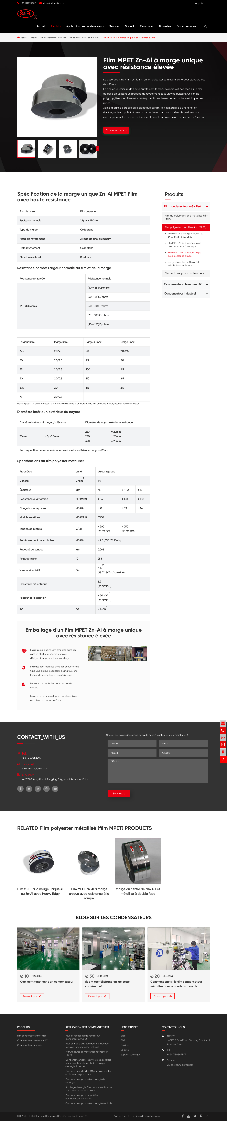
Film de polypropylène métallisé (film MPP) (186, 217)
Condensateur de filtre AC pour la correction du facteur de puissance (88, 1074)
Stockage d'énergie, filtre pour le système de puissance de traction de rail (88, 1090)
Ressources (146, 26)
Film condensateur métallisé (53, 38)
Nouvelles (165, 26)
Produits (56, 26)
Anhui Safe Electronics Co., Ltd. (49, 1117)
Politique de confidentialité (146, 1117)
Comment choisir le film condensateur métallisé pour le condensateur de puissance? (176, 984)
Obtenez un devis (116, 130)
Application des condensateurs (85, 26)
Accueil (40, 26)
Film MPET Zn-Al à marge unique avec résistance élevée (129, 38)
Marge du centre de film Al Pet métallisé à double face (183, 264)
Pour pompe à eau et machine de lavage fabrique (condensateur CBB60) (87, 1046)
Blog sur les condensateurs (114, 917)
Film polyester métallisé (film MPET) (84, 38)
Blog (123, 1036)
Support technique (130, 1055)
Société (129, 26)
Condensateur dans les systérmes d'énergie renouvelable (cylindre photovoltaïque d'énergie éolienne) (88, 1064)
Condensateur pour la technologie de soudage (85, 1082)
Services (114, 26)
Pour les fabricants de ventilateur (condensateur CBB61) (82, 1038)
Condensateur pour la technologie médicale (88, 1104)
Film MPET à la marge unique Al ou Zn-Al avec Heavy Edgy (185, 235)
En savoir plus (32, 997)
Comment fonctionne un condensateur (46, 981)
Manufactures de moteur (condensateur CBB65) (86, 1054)
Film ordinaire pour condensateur (184, 273)
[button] (97, 148)
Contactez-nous (186, 26)
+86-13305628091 (28, 3)
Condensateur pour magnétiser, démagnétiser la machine (82, 1098)
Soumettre (119, 793)
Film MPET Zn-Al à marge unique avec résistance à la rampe (184, 245)
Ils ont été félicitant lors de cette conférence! (107, 984)
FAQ (123, 1041)
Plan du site (120, 1117)
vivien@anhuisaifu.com (53, 3)
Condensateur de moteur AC (183, 284)
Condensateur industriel (180, 293)
